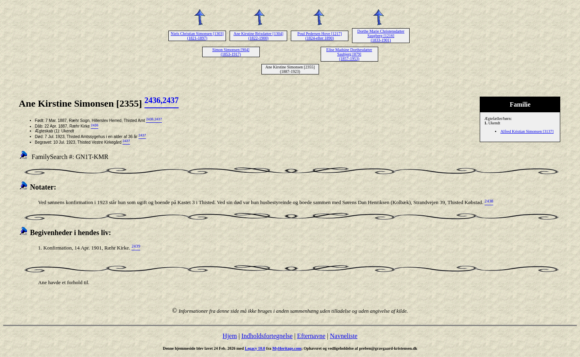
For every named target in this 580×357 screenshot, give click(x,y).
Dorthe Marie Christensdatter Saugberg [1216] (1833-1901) (380, 35)
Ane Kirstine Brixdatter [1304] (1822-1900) (259, 35)
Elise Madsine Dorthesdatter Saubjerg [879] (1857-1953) (349, 54)
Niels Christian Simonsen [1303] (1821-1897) (197, 35)
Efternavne (311, 335)
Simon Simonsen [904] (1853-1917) (230, 51)
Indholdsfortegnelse (266, 335)
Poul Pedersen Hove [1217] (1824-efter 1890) (319, 35)
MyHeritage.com (286, 348)
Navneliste (343, 335)
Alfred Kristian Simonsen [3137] (526, 131)
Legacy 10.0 (255, 348)
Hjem (230, 335)
